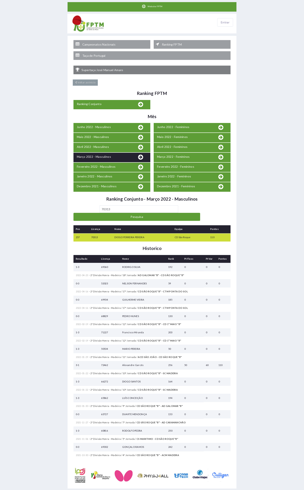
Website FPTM (152, 6)
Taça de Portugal (90, 51)
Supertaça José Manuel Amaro (99, 64)
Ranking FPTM (169, 42)
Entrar (225, 22)
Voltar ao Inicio (84, 75)
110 (212, 222)
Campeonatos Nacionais (95, 42)
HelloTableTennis (167, 487)
